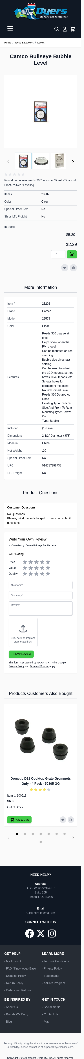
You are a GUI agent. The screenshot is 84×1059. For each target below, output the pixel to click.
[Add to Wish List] (64, 267)
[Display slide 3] (33, 834)
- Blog (8, 1021)
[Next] (73, 162)
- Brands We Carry (16, 1014)
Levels (41, 42)
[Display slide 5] (49, 834)
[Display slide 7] (64, 834)
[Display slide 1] (17, 834)
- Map (46, 1021)
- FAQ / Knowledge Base (20, 968)
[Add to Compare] (73, 267)
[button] (15, 174)
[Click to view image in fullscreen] (40, 111)
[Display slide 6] (57, 834)
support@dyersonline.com (58, 1047)
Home (7, 42)
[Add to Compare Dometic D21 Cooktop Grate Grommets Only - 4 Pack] (71, 819)
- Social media (51, 1007)
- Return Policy (13, 983)
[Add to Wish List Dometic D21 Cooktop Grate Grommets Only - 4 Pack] (63, 819)
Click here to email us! (40, 912)
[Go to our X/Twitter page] (40, 933)
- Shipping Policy (15, 975)
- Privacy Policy (52, 968)
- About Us (11, 1007)
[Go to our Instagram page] (51, 933)
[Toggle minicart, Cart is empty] (73, 29)
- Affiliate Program (53, 983)
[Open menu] (10, 28)
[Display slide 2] (25, 834)
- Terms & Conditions (55, 961)
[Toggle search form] (57, 29)
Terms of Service (39, 666)
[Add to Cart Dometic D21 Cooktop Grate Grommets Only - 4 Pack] (19, 819)
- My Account (12, 961)
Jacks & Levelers (24, 42)
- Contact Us (50, 1014)
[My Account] (65, 29)
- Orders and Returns (17, 990)
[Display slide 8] (41, 842)
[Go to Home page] (40, 11)
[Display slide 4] (41, 834)
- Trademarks (50, 975)
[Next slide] (73, 838)
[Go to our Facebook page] (29, 933)
